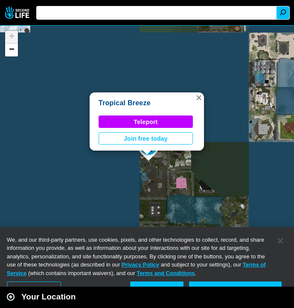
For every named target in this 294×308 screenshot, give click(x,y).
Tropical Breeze (125, 103)
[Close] (280, 240)
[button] (199, 97)
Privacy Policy (140, 264)
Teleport (146, 121)
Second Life (18, 12)
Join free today (146, 138)
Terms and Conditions (166, 273)
